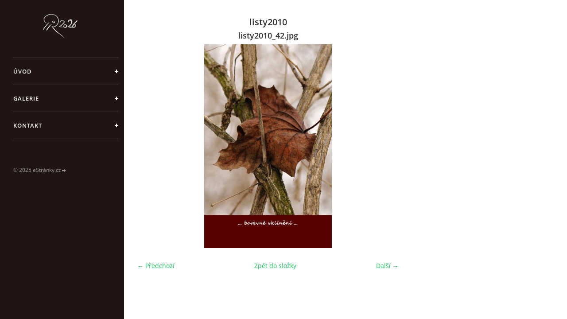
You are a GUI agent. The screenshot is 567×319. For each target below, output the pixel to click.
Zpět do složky (275, 265)
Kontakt (27, 125)
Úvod (22, 71)
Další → (387, 265)
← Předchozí (156, 265)
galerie (26, 98)
